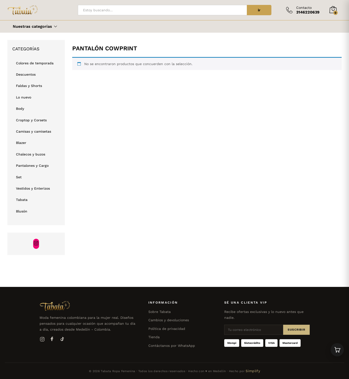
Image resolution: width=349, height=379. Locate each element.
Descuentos (26, 74)
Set (19, 177)
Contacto (304, 8)
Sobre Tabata (159, 312)
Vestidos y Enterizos (33, 188)
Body (20, 109)
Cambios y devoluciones (168, 320)
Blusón (21, 211)
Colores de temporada (35, 63)
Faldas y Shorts (29, 86)
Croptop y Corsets (31, 120)
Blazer (21, 143)
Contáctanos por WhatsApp (171, 346)
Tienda (154, 337)
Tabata (22, 200)
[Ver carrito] (337, 349)
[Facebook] (52, 339)
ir (259, 10)
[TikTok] (62, 339)
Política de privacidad (166, 329)
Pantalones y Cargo (32, 166)
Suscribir (296, 329)
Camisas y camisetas (33, 131)
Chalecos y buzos (30, 154)
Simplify (253, 371)
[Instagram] (42, 339)
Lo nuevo (23, 97)
